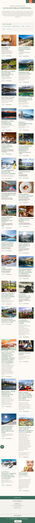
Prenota (18, 521)
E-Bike (22, 46)
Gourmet (9, 48)
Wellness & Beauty (16, 46)
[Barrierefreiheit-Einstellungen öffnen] (2, 446)
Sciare (4, 48)
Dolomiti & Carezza (7, 46)
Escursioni (27, 46)
